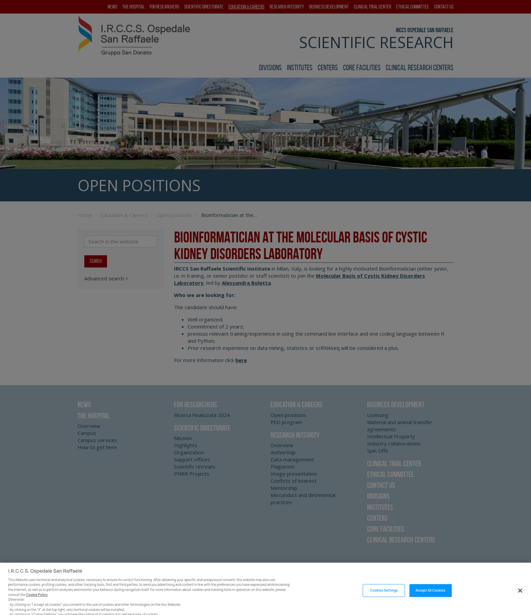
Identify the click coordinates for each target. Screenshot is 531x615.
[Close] (520, 596)
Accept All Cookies (430, 596)
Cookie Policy (37, 600)
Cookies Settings (384, 596)
